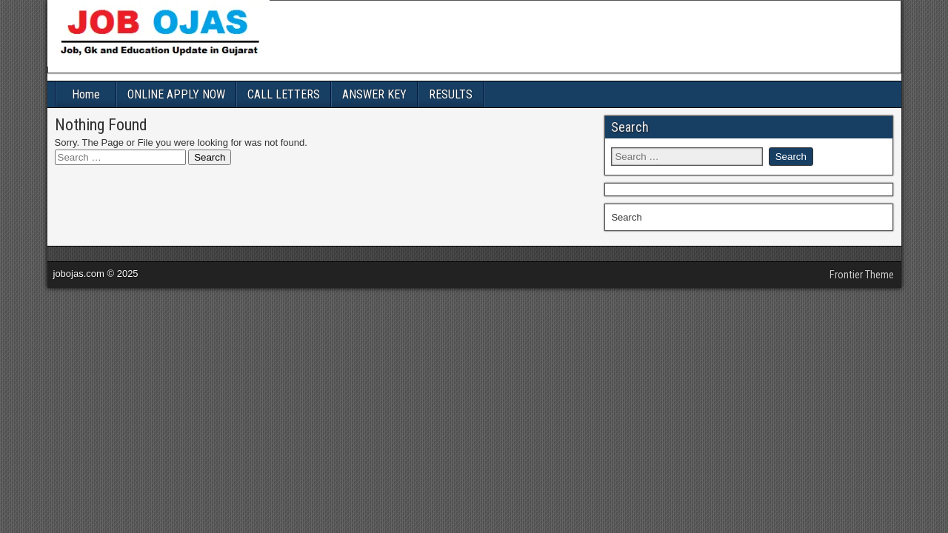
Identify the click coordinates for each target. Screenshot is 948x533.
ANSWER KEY (374, 94)
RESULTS (451, 94)
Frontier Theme (862, 274)
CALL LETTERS (283, 94)
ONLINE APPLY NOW (176, 94)
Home (86, 94)
